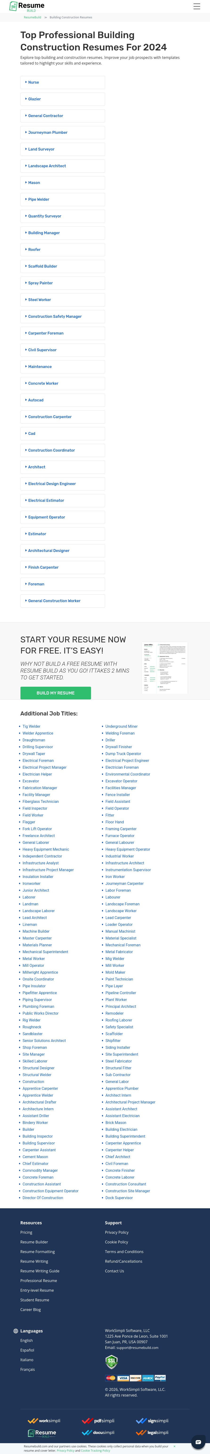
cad (30, 433)
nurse (31, 82)
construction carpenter (48, 417)
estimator (35, 534)
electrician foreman (122, 767)
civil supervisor (40, 350)
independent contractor (42, 856)
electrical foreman (38, 760)
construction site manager (128, 1191)
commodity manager (40, 1170)
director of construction (43, 1198)
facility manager (36, 794)
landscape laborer (39, 911)
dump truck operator (123, 754)
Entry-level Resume (37, 1290)
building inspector (38, 1136)
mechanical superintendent (45, 952)
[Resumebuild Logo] (33, 1433)
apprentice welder (38, 1095)
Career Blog (30, 1309)
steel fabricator (119, 1061)
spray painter (38, 283)
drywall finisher (119, 747)
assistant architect (121, 1109)
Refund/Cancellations (124, 1261)
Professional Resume (38, 1280)
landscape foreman (123, 904)
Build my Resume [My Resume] (56, 693)
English (26, 1340)
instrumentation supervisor (128, 870)
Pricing (26, 1232)
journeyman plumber (45, 132)
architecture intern (38, 1109)
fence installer (118, 794)
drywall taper (34, 754)
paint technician (119, 979)
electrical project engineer (127, 760)
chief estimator (35, 1163)
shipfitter (113, 1040)
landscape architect (45, 166)
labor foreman (118, 890)
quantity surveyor (42, 216)
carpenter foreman (44, 333)
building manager (42, 233)
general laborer (36, 842)
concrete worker (41, 383)
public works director (41, 1013)
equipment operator (44, 517)
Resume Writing (34, 1261)
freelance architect (39, 835)
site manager (34, 1054)
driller (110, 740)
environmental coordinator (128, 774)
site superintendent (122, 1054)
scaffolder (114, 1034)
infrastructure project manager (48, 870)
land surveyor (39, 149)
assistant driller (36, 1116)
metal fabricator (119, 952)
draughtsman (34, 740)
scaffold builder (40, 266)
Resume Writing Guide (39, 1271)
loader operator (119, 924)
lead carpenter (118, 917)
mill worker (115, 965)
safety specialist (119, 1027)
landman (30, 904)
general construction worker (52, 601)
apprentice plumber (122, 1088)
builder (28, 1129)
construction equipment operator (51, 1191)
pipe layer (114, 986)
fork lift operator (37, 829)
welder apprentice (38, 733)
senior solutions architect (44, 1040)
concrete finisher (120, 1170)
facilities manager (121, 788)
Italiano (26, 1359)
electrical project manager (45, 767)
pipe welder (36, 199)
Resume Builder (34, 1242)
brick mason (116, 1122)
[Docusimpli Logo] (98, 1434)
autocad (34, 400)
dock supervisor (119, 1198)
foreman (34, 584)
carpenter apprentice (123, 1143)
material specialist (121, 938)
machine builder (36, 931)
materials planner (37, 945)
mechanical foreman (123, 945)
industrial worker (120, 856)
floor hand (115, 822)
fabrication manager (40, 788)
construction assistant (42, 1184)
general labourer (120, 842)
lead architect (35, 917)
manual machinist (120, 931)
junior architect (36, 890)
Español (27, 1350)
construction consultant (126, 1184)
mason (32, 182)
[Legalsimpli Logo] (152, 1434)
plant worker (116, 999)
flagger (29, 822)
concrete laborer (120, 1177)
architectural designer (47, 550)
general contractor (43, 116)
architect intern (118, 1095)
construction (33, 1081)
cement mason (35, 1157)
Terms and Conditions (124, 1251)
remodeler (115, 1013)
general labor (117, 1081)
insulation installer (38, 876)
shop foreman (35, 1047)
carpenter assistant (39, 1150)
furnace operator (120, 835)
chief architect (118, 1157)
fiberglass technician (41, 801)
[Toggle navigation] (196, 6)
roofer (32, 249)
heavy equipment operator (128, 849)
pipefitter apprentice (40, 993)
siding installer (118, 1047)
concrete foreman (38, 1177)
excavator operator (122, 781)
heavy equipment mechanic (46, 849)
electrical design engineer (50, 484)
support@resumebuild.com (137, 1347)
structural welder (37, 1075)
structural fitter (118, 1068)
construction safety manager (53, 316)
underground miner (122, 726)
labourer (113, 897)
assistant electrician (123, 1116)
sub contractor (118, 1075)
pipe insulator (34, 986)
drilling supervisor (38, 747)
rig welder (31, 1020)
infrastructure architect (125, 863)
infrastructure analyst (41, 863)
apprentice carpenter (40, 1088)
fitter (110, 815)
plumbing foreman (38, 1006)
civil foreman (117, 1163)
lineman (30, 924)
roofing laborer (119, 1020)
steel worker (37, 300)
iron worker (115, 876)
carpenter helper (120, 1150)
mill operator (33, 965)
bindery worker (35, 1122)
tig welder (31, 726)
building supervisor (39, 1143)
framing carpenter (121, 829)
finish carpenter (41, 567)
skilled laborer (35, 1061)
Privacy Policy (117, 1232)
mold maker (116, 972)
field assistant (118, 801)
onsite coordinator (38, 979)
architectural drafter (39, 1102)
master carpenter (37, 938)
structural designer (39, 1068)
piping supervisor (37, 999)
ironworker (31, 883)
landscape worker (121, 911)
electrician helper (37, 774)
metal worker (34, 958)
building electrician (121, 1129)
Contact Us (114, 1271)
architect (34, 467)
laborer (29, 897)
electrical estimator (44, 500)
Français (27, 1369)
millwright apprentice (40, 972)
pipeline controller (121, 993)
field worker (33, 815)
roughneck (32, 1027)
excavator (31, 781)
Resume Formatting (37, 1251)
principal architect (121, 1006)
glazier (32, 99)
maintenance (38, 366)
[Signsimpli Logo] (152, 1422)
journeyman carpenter (125, 883)
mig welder (115, 958)
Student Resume (34, 1300)
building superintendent (125, 1136)
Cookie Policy (116, 1242)
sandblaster (33, 1034)
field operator (117, 808)
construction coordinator (49, 450)
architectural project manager (130, 1102)
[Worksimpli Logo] (44, 1422)
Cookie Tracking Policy (95, 1451)
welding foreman (120, 733)
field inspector (35, 808)
